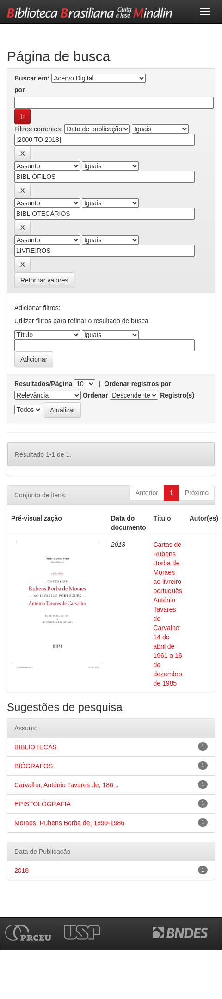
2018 (21, 870)
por (19, 89)
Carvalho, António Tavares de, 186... (66, 785)
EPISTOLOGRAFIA (42, 804)
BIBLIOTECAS (35, 747)
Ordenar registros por (137, 383)
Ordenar (95, 395)
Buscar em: (31, 78)
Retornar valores (44, 280)
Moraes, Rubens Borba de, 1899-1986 (69, 823)
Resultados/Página (43, 383)
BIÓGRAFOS (33, 766)
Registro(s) (177, 395)
